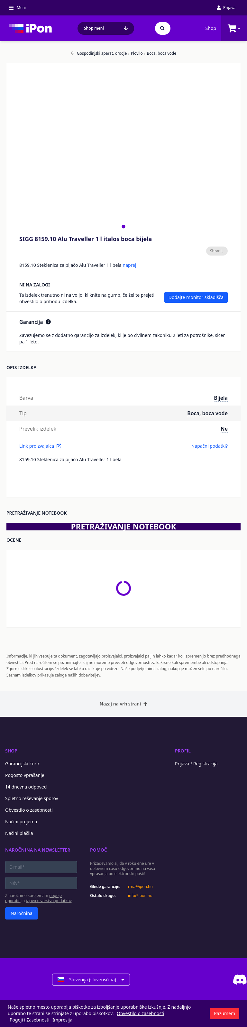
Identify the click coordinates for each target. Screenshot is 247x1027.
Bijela (221, 397)
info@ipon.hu (140, 895)
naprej (129, 265)
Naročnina (21, 913)
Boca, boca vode (160, 53)
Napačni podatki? (209, 446)
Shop (211, 28)
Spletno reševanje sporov (31, 798)
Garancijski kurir (22, 764)
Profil (183, 751)
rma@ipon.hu (140, 886)
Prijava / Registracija (196, 764)
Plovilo (135, 53)
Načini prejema (21, 821)
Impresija (62, 1020)
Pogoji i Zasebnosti (30, 1020)
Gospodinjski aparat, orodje (99, 53)
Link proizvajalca (40, 446)
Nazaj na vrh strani (123, 704)
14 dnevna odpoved (26, 787)
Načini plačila (19, 833)
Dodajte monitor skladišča (196, 297)
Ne (224, 428)
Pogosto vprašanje (24, 775)
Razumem (224, 1013)
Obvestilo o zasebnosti (29, 810)
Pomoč (98, 850)
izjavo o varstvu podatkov (48, 900)
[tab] (123, 226)
